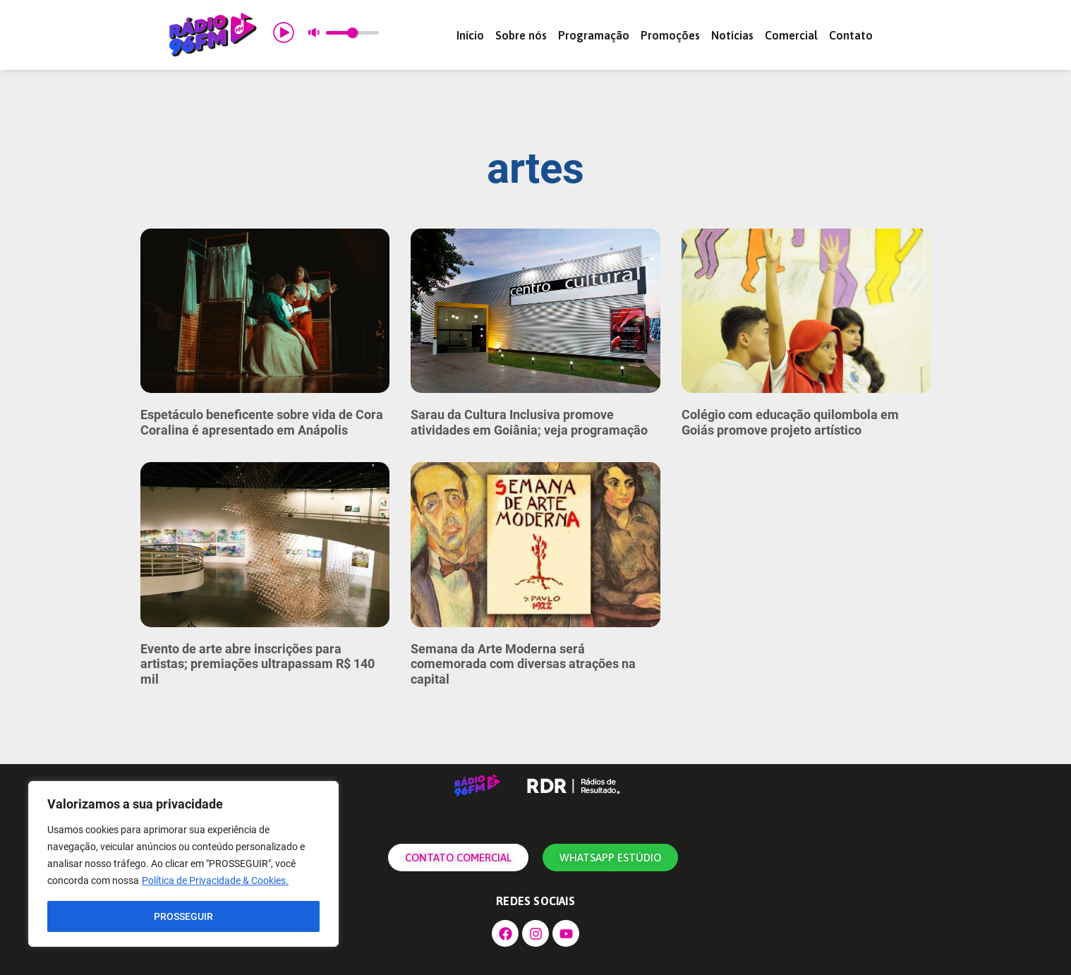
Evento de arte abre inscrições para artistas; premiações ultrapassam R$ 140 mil (257, 663)
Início (470, 35)
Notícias (732, 35)
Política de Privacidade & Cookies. (215, 881)
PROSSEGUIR (183, 916)
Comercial (791, 35)
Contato (851, 35)
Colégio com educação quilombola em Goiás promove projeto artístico (790, 422)
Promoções (670, 35)
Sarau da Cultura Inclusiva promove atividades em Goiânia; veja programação (529, 422)
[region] (183, 864)
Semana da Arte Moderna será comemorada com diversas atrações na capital (523, 663)
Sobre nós (521, 35)
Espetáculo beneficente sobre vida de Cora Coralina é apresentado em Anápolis (261, 422)
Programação (593, 35)
